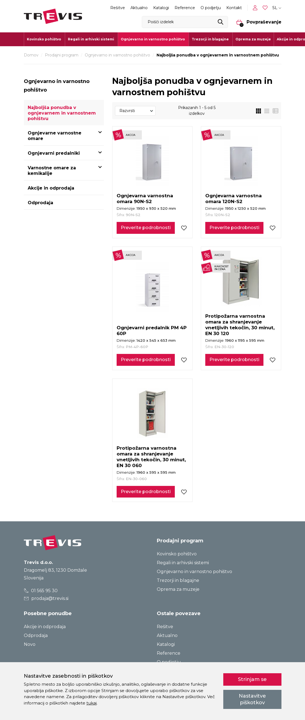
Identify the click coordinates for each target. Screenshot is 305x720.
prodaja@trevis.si (46, 598)
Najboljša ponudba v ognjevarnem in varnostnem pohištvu (62, 113)
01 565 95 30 (40, 590)
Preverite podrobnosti (146, 227)
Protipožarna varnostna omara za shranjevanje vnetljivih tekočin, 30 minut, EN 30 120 (240, 324)
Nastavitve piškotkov (252, 699)
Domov (31, 55)
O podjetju (211, 7)
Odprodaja (40, 202)
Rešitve (117, 7)
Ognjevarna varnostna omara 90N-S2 (145, 198)
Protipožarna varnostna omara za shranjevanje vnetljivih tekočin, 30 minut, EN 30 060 (151, 456)
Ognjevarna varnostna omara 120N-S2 (233, 198)
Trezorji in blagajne (178, 580)
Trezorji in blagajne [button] (210, 39)
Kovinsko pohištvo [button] (44, 39)
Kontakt (234, 7)
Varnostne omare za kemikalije (52, 170)
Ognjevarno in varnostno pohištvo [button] (153, 39)
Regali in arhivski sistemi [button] (91, 39)
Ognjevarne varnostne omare (54, 135)
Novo (29, 644)
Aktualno (139, 7)
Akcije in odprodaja (51, 188)
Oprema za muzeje (253, 39)
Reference (185, 7)
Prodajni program (61, 55)
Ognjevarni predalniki (54, 153)
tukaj (91, 703)
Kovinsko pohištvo (177, 553)
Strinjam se (252, 679)
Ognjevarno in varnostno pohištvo (117, 55)
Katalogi (161, 7)
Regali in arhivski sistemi (183, 562)
